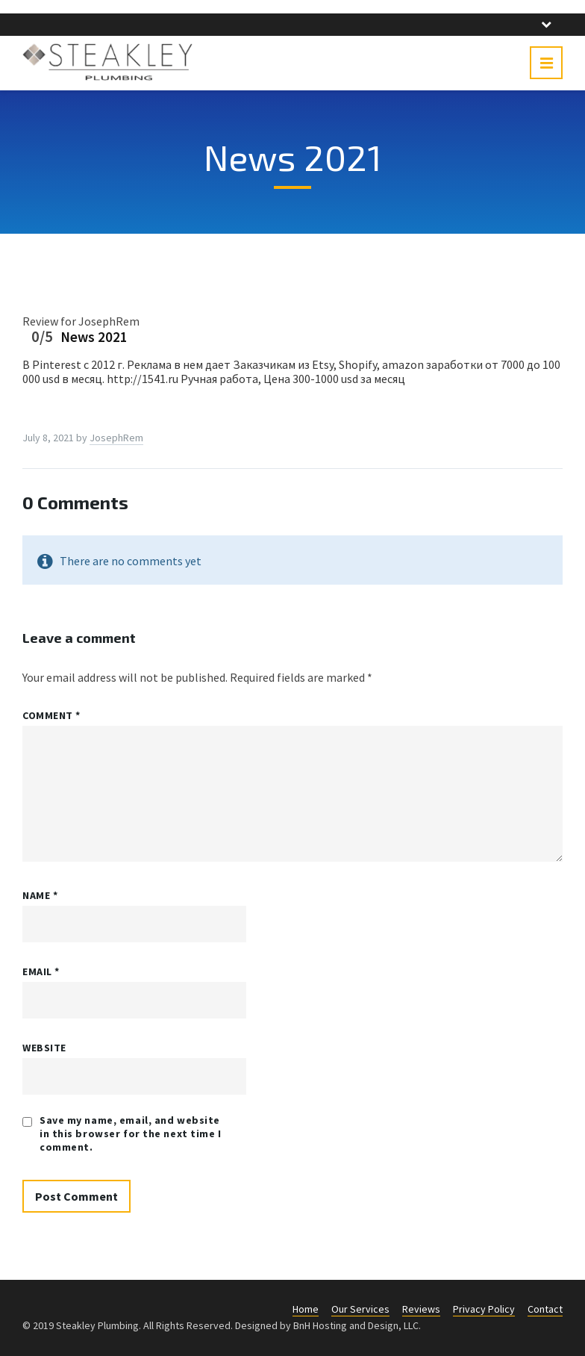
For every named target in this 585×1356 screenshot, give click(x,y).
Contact (545, 1309)
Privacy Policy (484, 1309)
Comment (51, 715)
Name (39, 895)
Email (41, 971)
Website (44, 1047)
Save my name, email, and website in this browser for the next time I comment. (131, 1133)
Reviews (421, 1309)
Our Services (360, 1309)
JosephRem (116, 437)
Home (305, 1309)
